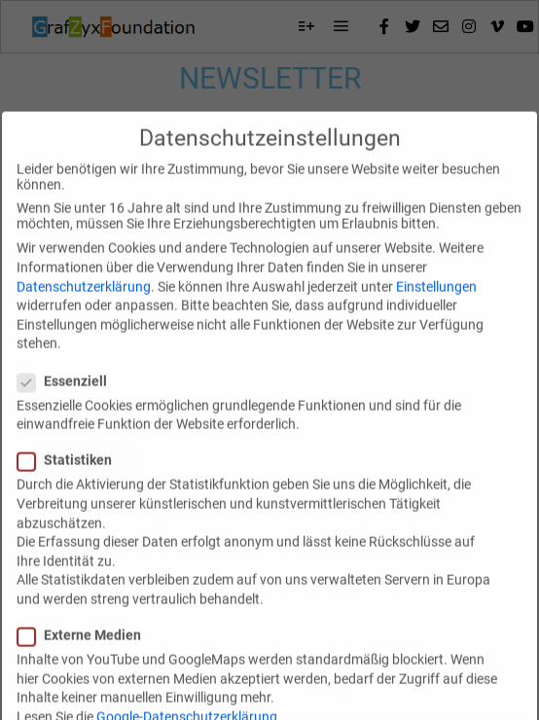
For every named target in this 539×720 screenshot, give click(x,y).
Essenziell (68, 402)
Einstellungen (436, 306)
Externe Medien (85, 656)
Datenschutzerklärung (84, 306)
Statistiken (71, 480)
